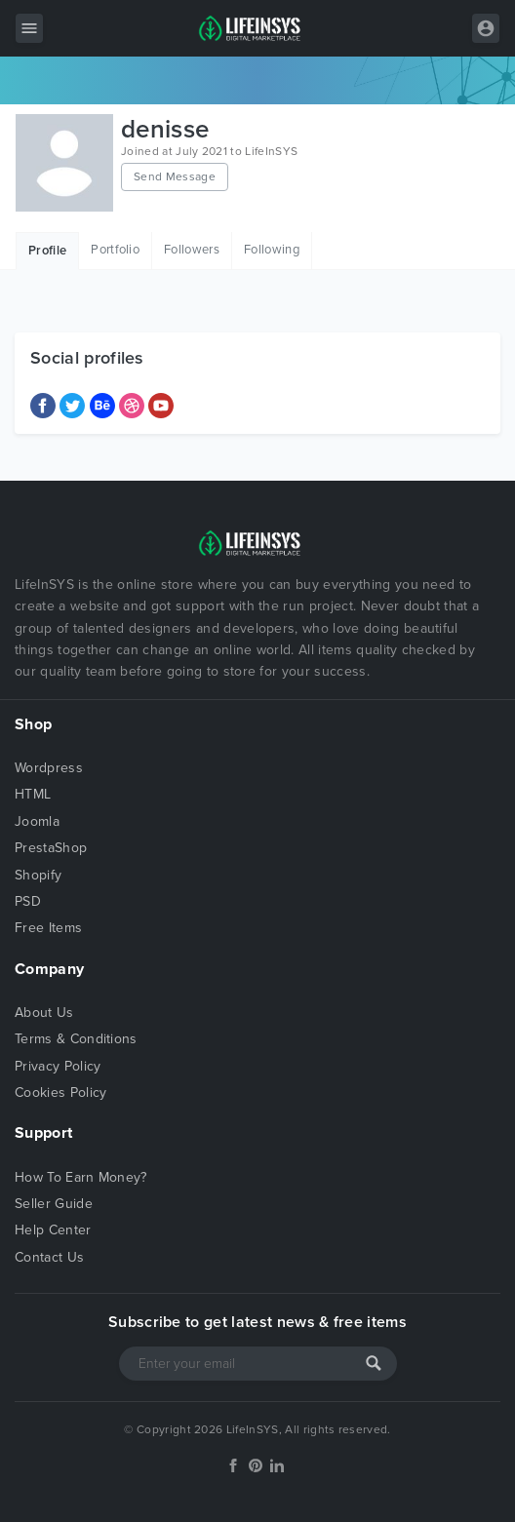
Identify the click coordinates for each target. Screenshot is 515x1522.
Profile (47, 250)
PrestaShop (51, 847)
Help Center (53, 1230)
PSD (28, 901)
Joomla (37, 821)
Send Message (175, 176)
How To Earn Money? (81, 1177)
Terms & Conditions (76, 1039)
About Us (44, 1012)
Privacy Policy (57, 1066)
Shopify (38, 875)
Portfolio (115, 249)
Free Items (48, 927)
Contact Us (49, 1257)
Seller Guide (54, 1203)
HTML (33, 794)
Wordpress (49, 768)
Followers (191, 249)
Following (271, 249)
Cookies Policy (60, 1092)
